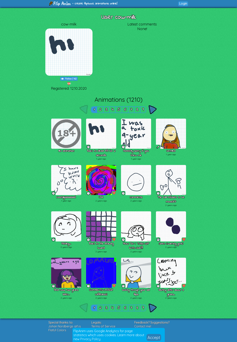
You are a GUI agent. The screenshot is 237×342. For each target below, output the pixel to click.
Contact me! (142, 326)
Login (183, 3)
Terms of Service (103, 326)
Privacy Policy (90, 339)
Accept (153, 337)
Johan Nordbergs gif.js (64, 326)
